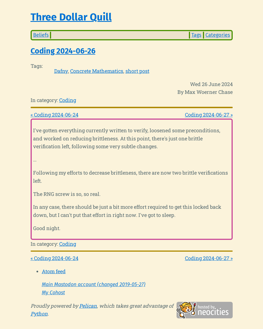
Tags (196, 35)
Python (39, 313)
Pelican (88, 305)
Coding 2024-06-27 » (209, 114)
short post (137, 71)
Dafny (61, 71)
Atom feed (54, 271)
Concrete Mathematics (96, 71)
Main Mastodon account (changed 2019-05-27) (93, 284)
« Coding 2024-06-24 (54, 114)
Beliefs (41, 35)
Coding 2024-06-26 (63, 51)
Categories (217, 35)
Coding (67, 100)
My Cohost (53, 292)
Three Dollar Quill (71, 17)
